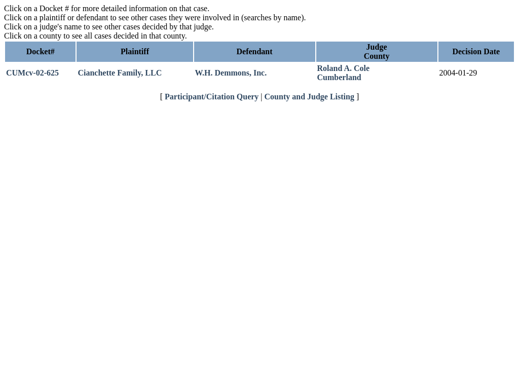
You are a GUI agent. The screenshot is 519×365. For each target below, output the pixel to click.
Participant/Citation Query (211, 96)
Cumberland (339, 77)
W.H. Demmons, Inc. (231, 72)
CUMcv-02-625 (32, 72)
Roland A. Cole (343, 68)
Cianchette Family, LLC (120, 72)
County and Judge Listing (309, 96)
